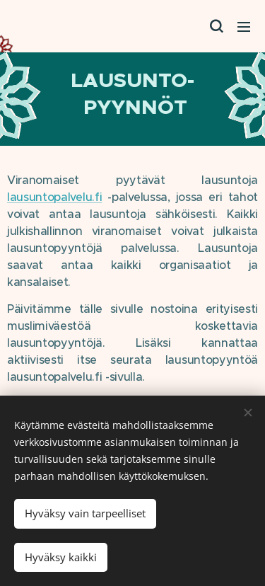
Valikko (243, 27)
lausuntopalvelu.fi (54, 197)
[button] (215, 26)
